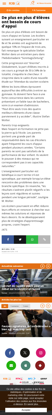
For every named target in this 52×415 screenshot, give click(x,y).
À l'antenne (38, 10)
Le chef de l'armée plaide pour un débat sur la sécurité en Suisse (23, 287)
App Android (40, 365)
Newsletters (11, 365)
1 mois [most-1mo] (25, 306)
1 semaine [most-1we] (15, 306)
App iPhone (26, 365)
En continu (13, 10)
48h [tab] (4, 306)
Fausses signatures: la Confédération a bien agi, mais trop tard (26, 327)
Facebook (10, 353)
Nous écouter (45, 3)
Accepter (26, 410)
